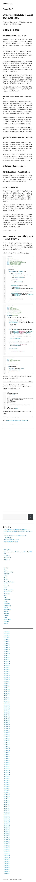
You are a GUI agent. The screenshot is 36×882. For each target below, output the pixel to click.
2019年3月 (7, 699)
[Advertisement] (18, 459)
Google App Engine (9, 581)
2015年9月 (7, 776)
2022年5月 (7, 655)
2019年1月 (7, 703)
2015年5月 (7, 784)
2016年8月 (7, 754)
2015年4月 (7, 786)
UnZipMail (6, 555)
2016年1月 (7, 768)
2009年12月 (7, 855)
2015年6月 (7, 782)
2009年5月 (7, 863)
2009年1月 (7, 871)
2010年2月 (7, 851)
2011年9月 (7, 828)
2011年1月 (7, 837)
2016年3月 (7, 764)
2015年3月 (7, 788)
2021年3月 (7, 669)
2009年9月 (7, 859)
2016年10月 (7, 750)
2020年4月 (7, 685)
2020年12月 (7, 675)
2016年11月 (7, 748)
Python (6, 607)
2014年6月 (7, 802)
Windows (6, 621)
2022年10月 (7, 653)
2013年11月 (7, 812)
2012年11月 (7, 820)
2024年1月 (7, 645)
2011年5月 (7, 832)
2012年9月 (7, 824)
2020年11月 (7, 677)
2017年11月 (7, 726)
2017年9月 (7, 730)
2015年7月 (7, 780)
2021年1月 (7, 673)
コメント (14, 230)
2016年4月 (7, 762)
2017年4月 (7, 740)
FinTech (6, 579)
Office (5, 597)
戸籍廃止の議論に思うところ (11, 539)
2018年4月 (7, 717)
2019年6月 (7, 697)
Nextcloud (6, 593)
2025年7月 (7, 631)
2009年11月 (7, 857)
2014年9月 (7, 798)
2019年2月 (7, 701)
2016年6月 (7, 758)
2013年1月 (7, 816)
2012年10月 (7, 822)
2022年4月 (7, 657)
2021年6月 (7, 665)
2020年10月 (7, 679)
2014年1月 (7, 810)
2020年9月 (7, 681)
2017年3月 (7, 742)
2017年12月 (7, 724)
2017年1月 (7, 746)
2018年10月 (7, 709)
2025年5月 (7, 635)
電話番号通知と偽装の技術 (11, 541)
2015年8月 (7, 778)
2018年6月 (7, 713)
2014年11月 (7, 794)
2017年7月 (7, 734)
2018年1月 (7, 722)
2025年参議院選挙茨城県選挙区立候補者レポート (17, 529)
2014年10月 (7, 796)
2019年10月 (7, 693)
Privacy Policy (7, 549)
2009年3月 (7, 867)
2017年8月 (7, 732)
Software (6, 613)
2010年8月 (7, 841)
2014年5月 (7, 804)
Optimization (7, 599)
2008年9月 (7, 873)
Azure (5, 570)
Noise (10, 230)
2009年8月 (7, 861)
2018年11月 (7, 707)
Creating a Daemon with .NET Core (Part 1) (17, 420)
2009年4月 (7, 865)
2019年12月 (7, 689)
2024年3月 (7, 641)
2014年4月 (7, 806)
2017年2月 (7, 744)
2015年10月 (7, 774)
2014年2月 (7, 808)
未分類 (6, 623)
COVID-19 (6, 574)
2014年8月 (7, 800)
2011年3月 (7, 833)
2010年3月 (7, 849)
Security (6, 611)
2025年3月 (7, 637)
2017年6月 (7, 736)
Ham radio (6, 585)
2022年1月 (7, 659)
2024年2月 (7, 643)
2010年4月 (7, 847)
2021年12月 (7, 661)
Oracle (6, 601)
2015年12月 (7, 770)
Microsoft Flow (8, 591)
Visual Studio (14, 423)
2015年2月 (7, 790)
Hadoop (6, 583)
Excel (5, 578)
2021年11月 (7, 663)
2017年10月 (7, 728)
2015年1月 (7, 792)
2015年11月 (7, 772)
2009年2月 (7, 869)
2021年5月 (7, 667)
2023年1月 (7, 651)
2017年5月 (7, 738)
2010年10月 (7, 839)
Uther (5, 617)
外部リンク (7, 559)
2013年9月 (7, 814)
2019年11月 (7, 691)
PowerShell (7, 603)
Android (6, 568)
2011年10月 (7, 826)
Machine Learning (8, 589)
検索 (30, 516)
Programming (7, 605)
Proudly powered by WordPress (15, 879)
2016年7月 (7, 756)
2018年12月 (7, 705)
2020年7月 (7, 683)
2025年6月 (7, 633)
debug (5, 576)
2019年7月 (7, 695)
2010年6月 (7, 843)
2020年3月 (7, 687)
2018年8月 (7, 711)
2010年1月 (7, 853)
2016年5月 (7, 760)
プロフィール (7, 557)
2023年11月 (7, 649)
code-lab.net (7, 3)
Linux (10, 423)
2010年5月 (7, 845)
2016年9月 (7, 752)
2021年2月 (7, 671)
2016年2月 (7, 766)
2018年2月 (7, 721)
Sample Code (7, 609)
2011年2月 (7, 835)
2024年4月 (7, 639)
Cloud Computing (8, 572)
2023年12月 (7, 647)
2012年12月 (7, 818)
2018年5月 (7, 715)
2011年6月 (7, 830)
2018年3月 (7, 719)
